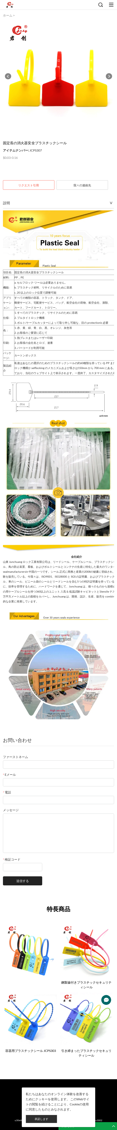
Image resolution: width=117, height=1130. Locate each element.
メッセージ (11, 810)
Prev (8, 76)
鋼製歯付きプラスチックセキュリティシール (86, 984)
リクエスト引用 (28, 185)
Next (109, 76)
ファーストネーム (15, 757)
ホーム (7, 15)
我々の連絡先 (82, 185)
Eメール (9, 774)
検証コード (11, 859)
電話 (7, 792)
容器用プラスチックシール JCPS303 (30, 1050)
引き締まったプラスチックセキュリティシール (86, 1053)
